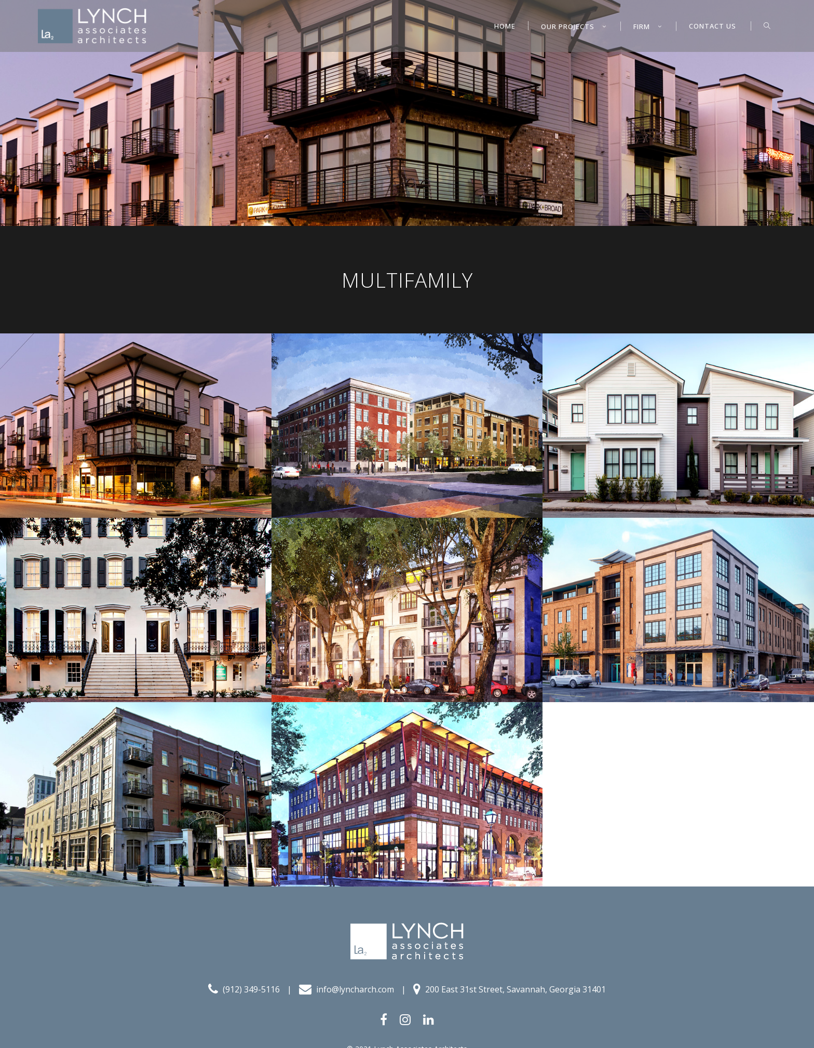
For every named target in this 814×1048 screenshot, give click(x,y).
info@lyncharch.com (346, 989)
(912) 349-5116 (244, 989)
